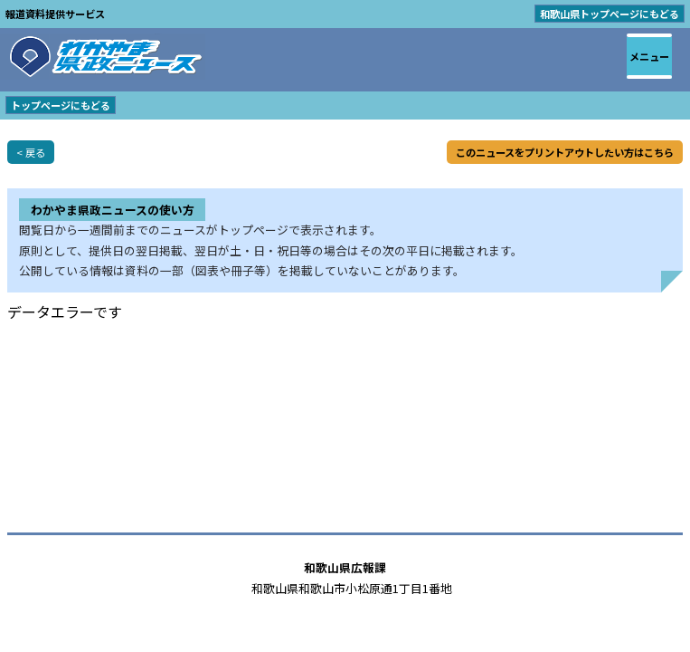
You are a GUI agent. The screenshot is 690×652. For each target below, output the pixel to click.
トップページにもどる (60, 105)
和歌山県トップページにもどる (609, 13)
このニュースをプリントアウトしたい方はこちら (565, 152)
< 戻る (30, 152)
